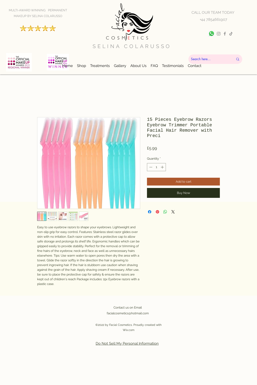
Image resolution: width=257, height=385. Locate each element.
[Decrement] (150, 167)
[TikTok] (230, 33)
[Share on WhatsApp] (165, 211)
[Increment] (162, 167)
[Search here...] (209, 59)
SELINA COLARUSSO (132, 46)
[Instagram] (218, 33)
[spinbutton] (156, 167)
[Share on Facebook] (149, 211)
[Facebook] (224, 33)
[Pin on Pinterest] (157, 211)
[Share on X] (173, 211)
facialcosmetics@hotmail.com (128, 313)
